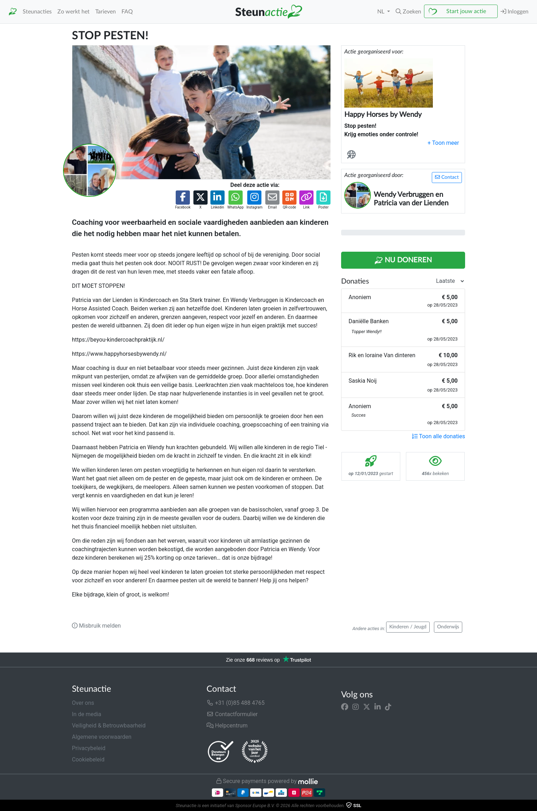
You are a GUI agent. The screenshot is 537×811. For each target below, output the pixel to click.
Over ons (83, 702)
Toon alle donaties (438, 436)
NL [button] (381, 12)
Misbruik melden (96, 625)
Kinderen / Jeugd (407, 626)
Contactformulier (232, 714)
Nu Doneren (403, 260)
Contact (447, 177)
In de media (86, 714)
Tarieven (105, 12)
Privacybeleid (88, 748)
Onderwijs (448, 626)
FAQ (127, 12)
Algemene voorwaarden (101, 736)
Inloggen (514, 11)
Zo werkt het (73, 12)
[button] (408, 12)
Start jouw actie (466, 11)
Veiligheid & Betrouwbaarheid (109, 725)
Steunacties (37, 12)
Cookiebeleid (88, 759)
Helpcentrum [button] (227, 725)
